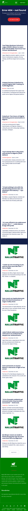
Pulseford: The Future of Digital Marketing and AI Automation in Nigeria (13, 117)
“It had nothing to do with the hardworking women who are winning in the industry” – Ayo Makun (12, 189)
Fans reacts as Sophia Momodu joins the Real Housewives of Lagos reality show (13, 300)
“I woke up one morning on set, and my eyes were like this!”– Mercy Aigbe (13, 266)
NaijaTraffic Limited (11, 508)
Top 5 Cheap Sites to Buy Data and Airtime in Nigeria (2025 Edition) (13, 153)
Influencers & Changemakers (10, 53)
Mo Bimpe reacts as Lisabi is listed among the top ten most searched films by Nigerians (13, 436)
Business (4, 88)
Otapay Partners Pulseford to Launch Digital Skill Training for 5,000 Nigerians (13, 84)
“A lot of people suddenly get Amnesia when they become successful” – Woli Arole (12, 401)
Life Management (6, 157)
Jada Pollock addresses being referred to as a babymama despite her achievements (13, 333)
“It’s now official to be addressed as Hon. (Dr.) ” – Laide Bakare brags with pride (14, 224)
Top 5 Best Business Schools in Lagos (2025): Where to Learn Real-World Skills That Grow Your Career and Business (14, 47)
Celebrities (5, 194)
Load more (14, 452)
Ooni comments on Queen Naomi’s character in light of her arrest (13, 367)
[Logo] (4, 2)
